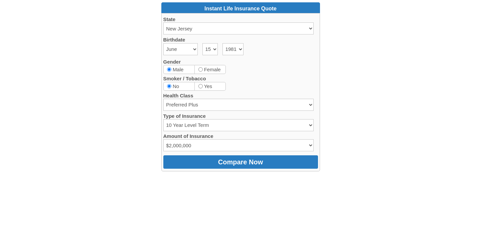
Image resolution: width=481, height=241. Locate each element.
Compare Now (240, 162)
